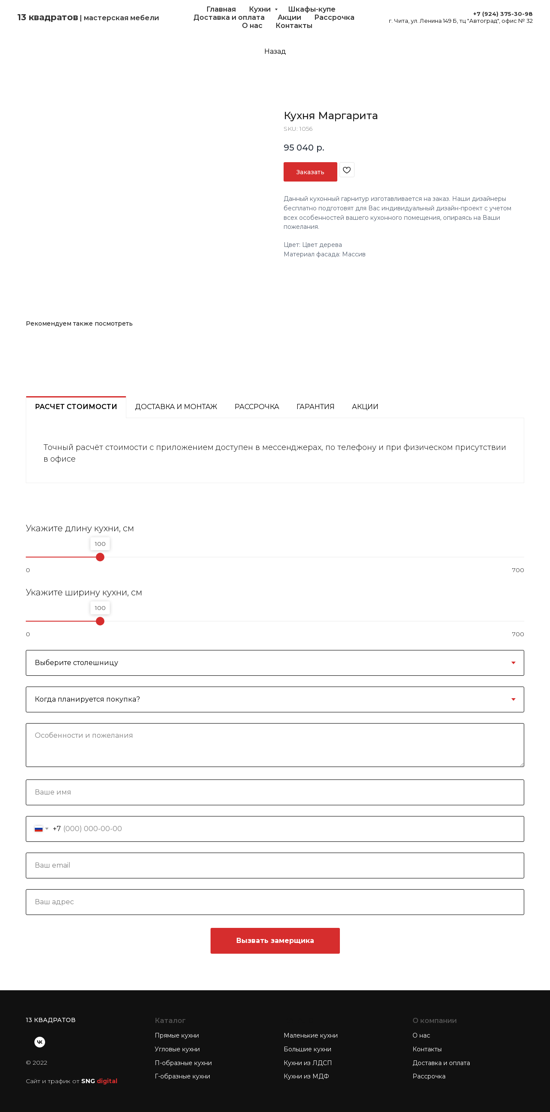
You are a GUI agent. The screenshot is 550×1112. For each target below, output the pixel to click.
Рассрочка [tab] (257, 407)
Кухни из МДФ (306, 1076)
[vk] (39, 1042)
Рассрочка (334, 17)
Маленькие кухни (311, 1035)
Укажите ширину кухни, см (84, 592)
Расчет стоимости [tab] (76, 407)
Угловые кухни (177, 1049)
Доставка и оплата (229, 17)
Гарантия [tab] (315, 407)
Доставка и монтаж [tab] (176, 407)
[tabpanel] (275, 451)
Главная (221, 9)
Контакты (293, 26)
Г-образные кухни (182, 1076)
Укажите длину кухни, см (80, 528)
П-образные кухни (183, 1063)
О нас (252, 26)
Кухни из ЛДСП (308, 1063)
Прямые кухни (177, 1035)
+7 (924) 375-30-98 (503, 13)
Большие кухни (307, 1049)
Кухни (260, 9)
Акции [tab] (365, 407)
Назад (275, 51)
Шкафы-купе (312, 9)
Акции (289, 17)
